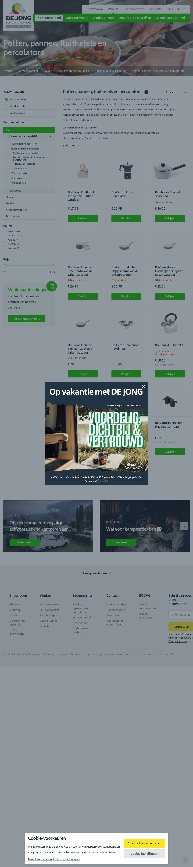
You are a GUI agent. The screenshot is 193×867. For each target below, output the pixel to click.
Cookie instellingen (144, 854)
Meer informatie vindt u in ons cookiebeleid (54, 859)
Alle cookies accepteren (144, 843)
